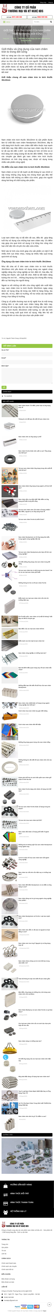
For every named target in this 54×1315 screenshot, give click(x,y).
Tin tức (3, 338)
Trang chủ (5, 1244)
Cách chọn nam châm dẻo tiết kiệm (30, 724)
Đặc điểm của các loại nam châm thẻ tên (31, 629)
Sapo (44, 1311)
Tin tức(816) (8, 396)
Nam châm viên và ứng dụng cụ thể (30, 436)
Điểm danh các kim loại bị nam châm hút (31, 641)
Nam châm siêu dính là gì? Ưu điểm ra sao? (32, 1116)
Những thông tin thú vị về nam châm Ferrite (32, 583)
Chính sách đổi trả (7, 1269)
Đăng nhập (43, 2)
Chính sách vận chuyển (9, 1266)
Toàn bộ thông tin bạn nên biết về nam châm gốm (34, 978)
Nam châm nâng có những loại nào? (30, 1041)
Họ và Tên (5, 350)
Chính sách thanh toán (9, 1263)
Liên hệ (4, 1254)
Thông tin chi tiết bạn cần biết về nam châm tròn (34, 419)
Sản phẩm (5, 1247)
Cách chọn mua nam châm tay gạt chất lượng (33, 711)
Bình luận (5, 366)
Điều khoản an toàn (8, 1282)
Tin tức (4, 1250)
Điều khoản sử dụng (8, 1279)
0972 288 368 (17, 17)
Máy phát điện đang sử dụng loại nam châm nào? (34, 1076)
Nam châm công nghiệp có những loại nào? (32, 653)
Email (4, 358)
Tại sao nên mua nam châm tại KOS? (30, 820)
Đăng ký (50, 2)
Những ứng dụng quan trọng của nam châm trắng (34, 742)
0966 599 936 (42, 17)
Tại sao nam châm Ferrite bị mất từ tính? (31, 519)
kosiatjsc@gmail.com (11, 1300)
